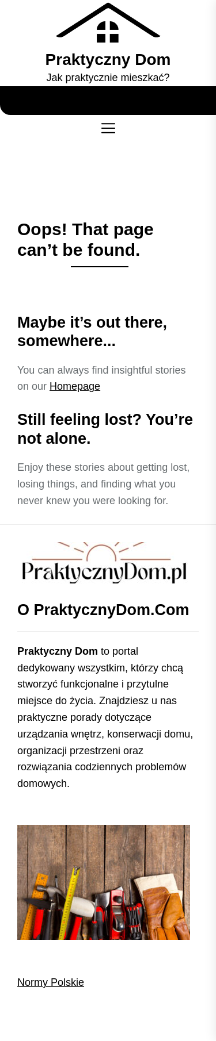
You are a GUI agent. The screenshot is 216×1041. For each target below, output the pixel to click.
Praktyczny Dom (108, 59)
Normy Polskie (50, 982)
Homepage (75, 386)
